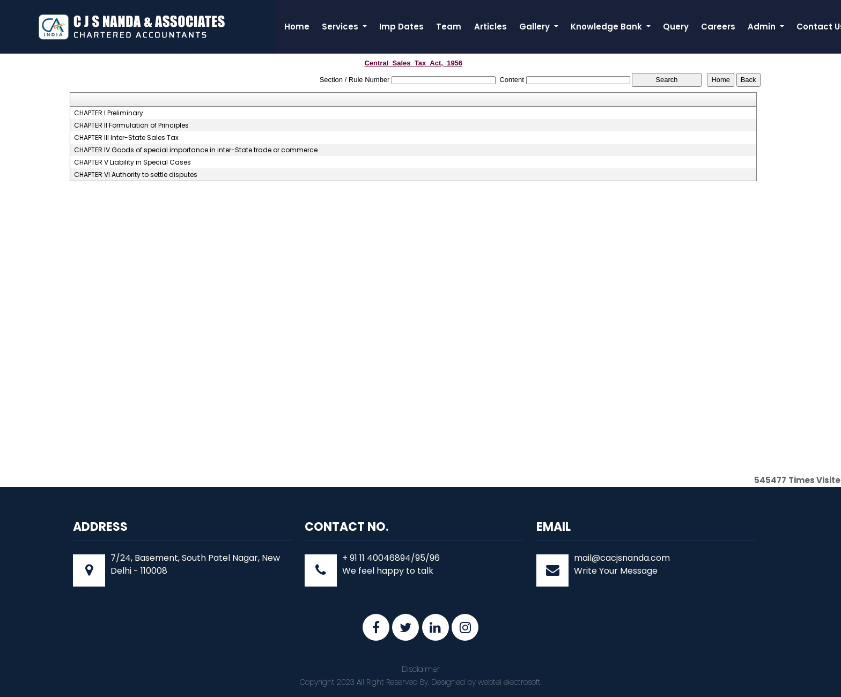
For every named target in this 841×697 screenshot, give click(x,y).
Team (448, 26)
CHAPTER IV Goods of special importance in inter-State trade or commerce (196, 150)
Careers (718, 26)
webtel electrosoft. (510, 682)
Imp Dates (401, 26)
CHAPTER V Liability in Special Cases (132, 162)
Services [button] (341, 26)
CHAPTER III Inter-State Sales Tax (126, 138)
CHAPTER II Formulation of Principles (131, 125)
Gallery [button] (535, 26)
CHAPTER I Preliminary (108, 113)
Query (676, 26)
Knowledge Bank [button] (607, 26)
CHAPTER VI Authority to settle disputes (135, 174)
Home (296, 26)
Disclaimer (421, 669)
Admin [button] (763, 26)
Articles (490, 26)
